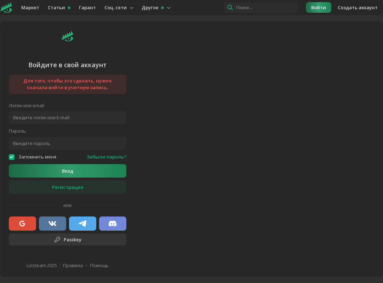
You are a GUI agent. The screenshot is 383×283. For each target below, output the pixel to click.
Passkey (67, 239)
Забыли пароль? (106, 157)
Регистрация (67, 187)
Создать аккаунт (358, 7)
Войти (318, 7)
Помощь (99, 265)
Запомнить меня (32, 157)
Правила (73, 265)
